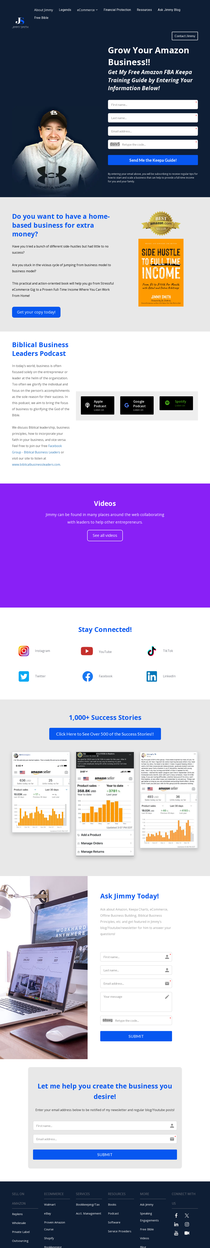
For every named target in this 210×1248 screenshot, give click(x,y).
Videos (144, 1239)
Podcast (113, 1215)
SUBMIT (136, 1036)
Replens (17, 1215)
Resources (144, 10)
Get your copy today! (36, 312)
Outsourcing (20, 1242)
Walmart (50, 1206)
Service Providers (119, 1233)
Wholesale (19, 1224)
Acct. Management (88, 1215)
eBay (47, 1215)
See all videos (105, 535)
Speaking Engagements (149, 1218)
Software (114, 1224)
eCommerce (86, 10)
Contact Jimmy (185, 36)
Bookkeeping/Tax (88, 1206)
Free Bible (41, 18)
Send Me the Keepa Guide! (153, 160)
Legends (65, 10)
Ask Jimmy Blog (169, 10)
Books (112, 1206)
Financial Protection (117, 10)
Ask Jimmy (146, 1206)
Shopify (49, 1239)
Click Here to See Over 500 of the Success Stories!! (105, 734)
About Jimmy (43, 10)
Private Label (21, 1233)
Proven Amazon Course (54, 1227)
